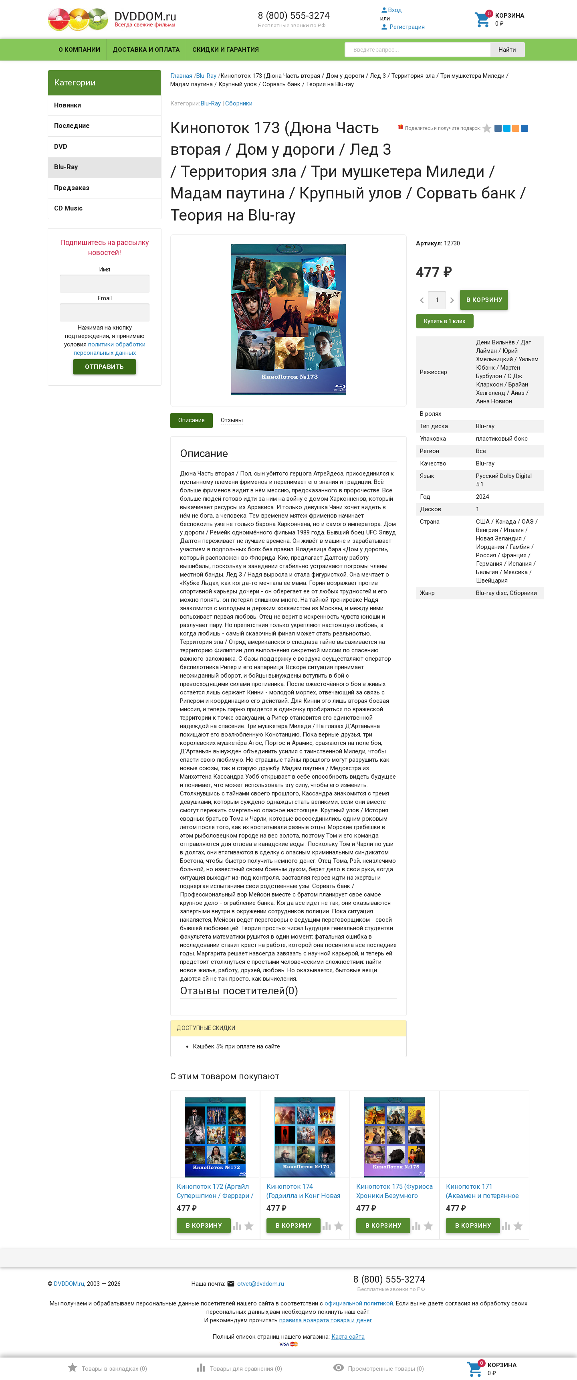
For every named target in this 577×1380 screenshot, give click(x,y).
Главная (181, 75)
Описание (191, 420)
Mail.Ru (231, 1034)
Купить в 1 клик (445, 321)
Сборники (238, 103)
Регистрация (402, 26)
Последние (72, 126)
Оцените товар (200, 1137)
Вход (391, 10)
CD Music (68, 208)
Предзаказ (71, 188)
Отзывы (232, 420)
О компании (79, 49)
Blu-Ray (66, 167)
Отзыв (189, 1150)
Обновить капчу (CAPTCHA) (281, 1246)
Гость (190, 1033)
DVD (60, 146)
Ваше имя (193, 1062)
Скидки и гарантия (225, 49)
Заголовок (195, 1115)
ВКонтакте (267, 1033)
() (107, 1368)
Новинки (67, 105)
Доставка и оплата (146, 49)
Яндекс (316, 1034)
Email (187, 1084)
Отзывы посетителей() (239, 991)
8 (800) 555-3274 (294, 15)
